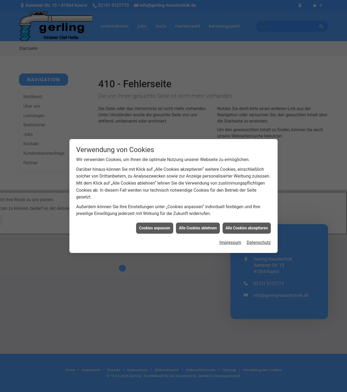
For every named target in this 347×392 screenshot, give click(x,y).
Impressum (230, 238)
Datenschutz (259, 238)
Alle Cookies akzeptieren (247, 224)
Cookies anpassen (154, 224)
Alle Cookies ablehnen (198, 224)
